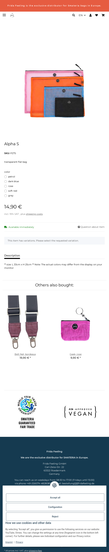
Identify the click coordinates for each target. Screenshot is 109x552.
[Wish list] (96, 15)
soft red (12, 190)
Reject (55, 516)
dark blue (13, 181)
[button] (74, 15)
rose (10, 186)
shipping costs (34, 214)
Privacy (19, 542)
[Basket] (103, 15)
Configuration (55, 507)
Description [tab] (12, 255)
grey (10, 195)
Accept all (55, 497)
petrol (11, 176)
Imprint (9, 542)
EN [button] (81, 15)
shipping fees (35, 550)
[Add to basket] (6, 26)
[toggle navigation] (4, 14)
